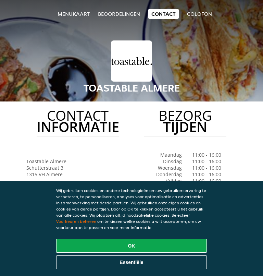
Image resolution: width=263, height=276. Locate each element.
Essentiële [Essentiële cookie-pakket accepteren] (131, 262)
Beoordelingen (119, 13)
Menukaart (74, 13)
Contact (163, 13)
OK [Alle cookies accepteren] (131, 246)
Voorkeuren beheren (76, 221)
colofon (199, 13)
